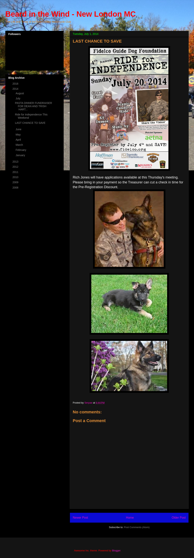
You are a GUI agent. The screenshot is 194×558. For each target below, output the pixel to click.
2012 (16, 166)
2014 (16, 88)
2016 (16, 83)
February (21, 149)
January (21, 155)
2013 (16, 161)
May (18, 134)
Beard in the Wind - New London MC (70, 14)
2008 (16, 187)
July (18, 98)
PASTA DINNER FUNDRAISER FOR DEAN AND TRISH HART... (33, 106)
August (20, 93)
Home (130, 517)
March (20, 144)
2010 (16, 177)
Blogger (116, 550)
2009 (16, 182)
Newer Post (80, 517)
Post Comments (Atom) (136, 527)
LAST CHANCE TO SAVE (30, 122)
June (19, 129)
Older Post (179, 517)
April (19, 139)
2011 (16, 172)
